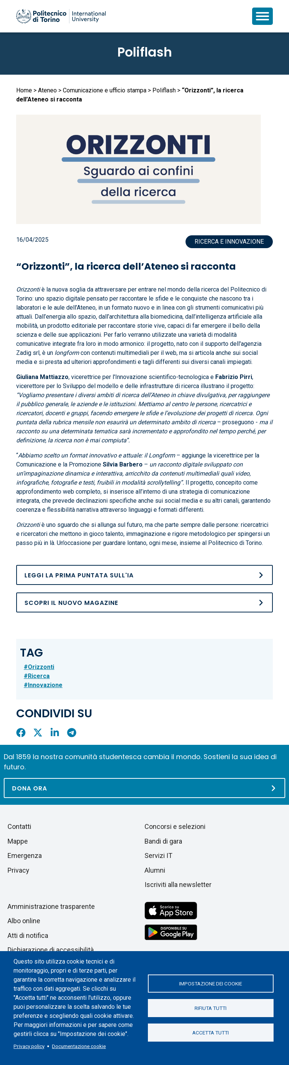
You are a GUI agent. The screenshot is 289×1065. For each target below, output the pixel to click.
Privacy (18, 870)
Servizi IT (158, 855)
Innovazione (45, 685)
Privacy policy (29, 1046)
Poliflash (144, 52)
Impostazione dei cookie (210, 984)
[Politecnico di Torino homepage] (61, 16)
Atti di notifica (28, 935)
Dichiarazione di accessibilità (51, 950)
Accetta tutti (210, 1033)
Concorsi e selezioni (174, 826)
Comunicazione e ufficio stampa (104, 90)
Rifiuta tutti (211, 1008)
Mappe (18, 841)
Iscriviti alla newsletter (177, 885)
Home (24, 90)
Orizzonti (41, 667)
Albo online (24, 921)
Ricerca (39, 676)
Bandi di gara (163, 841)
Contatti (19, 826)
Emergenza (25, 855)
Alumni (154, 870)
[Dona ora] (144, 788)
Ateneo (47, 90)
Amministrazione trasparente (51, 906)
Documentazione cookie (79, 1046)
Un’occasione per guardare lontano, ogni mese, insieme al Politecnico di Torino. (160, 542)
